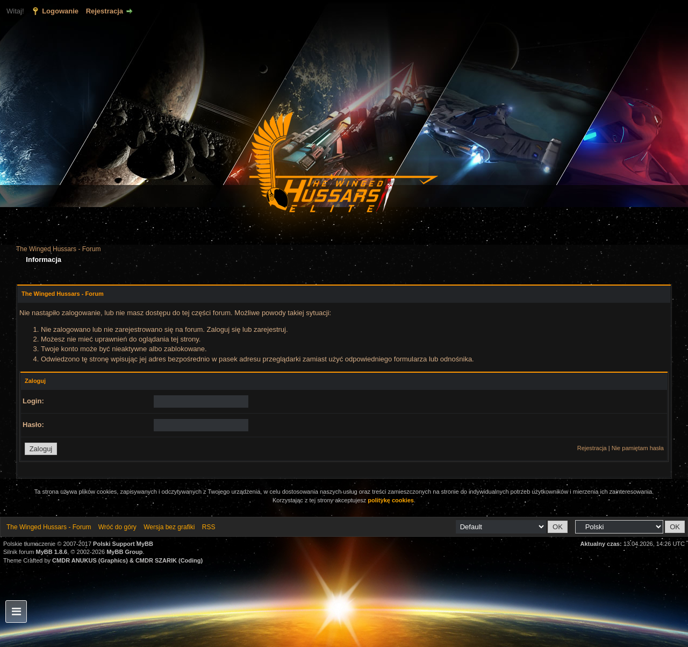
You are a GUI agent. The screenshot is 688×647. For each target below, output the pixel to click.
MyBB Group (124, 552)
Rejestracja (104, 11)
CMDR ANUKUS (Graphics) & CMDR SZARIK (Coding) (127, 560)
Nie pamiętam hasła (638, 448)
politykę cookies (391, 500)
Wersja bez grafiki (169, 527)
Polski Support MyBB (123, 544)
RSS (209, 527)
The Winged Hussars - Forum (58, 249)
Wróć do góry (117, 527)
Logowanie (60, 11)
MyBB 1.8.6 (52, 552)
